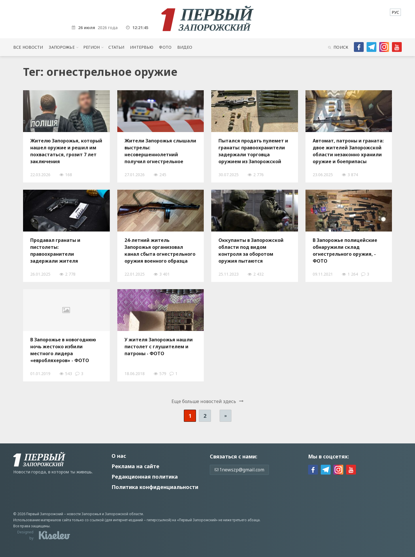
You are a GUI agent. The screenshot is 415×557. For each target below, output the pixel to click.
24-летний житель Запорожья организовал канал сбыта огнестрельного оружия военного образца (159, 250)
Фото (165, 47)
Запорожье (61, 47)
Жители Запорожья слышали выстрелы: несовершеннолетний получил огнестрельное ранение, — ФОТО (160, 151)
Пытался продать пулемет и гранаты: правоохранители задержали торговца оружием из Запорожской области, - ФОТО (253, 151)
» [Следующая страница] (225, 415)
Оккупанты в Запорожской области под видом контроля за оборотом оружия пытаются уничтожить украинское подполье (251, 250)
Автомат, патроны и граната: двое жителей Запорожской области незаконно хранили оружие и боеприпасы (348, 151)
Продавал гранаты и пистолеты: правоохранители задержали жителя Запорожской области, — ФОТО (61, 250)
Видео (185, 47)
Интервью (141, 47)
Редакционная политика (145, 476)
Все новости (28, 47)
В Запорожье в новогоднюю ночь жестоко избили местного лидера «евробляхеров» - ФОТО (63, 350)
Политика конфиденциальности (155, 486)
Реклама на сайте (135, 466)
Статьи (116, 47)
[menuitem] (395, 12)
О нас (119, 455)
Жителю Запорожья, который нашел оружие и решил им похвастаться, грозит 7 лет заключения (66, 151)
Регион (91, 47)
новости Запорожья (84, 513)
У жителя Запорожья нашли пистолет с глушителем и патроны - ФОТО (158, 346)
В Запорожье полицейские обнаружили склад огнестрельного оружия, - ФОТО (345, 250)
